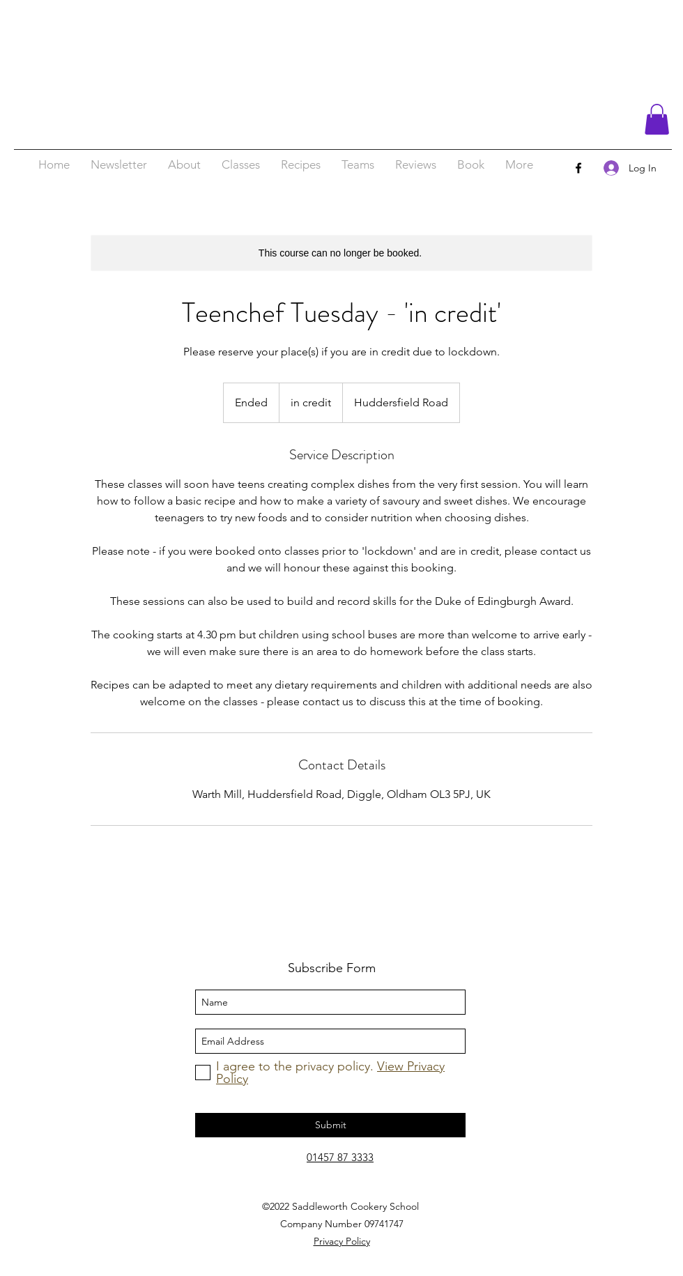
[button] (657, 119)
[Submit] (330, 1125)
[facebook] (578, 168)
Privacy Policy (342, 1241)
